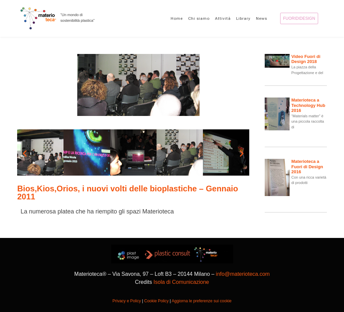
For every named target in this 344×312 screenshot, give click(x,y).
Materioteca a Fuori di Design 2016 (307, 166)
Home (177, 18)
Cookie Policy (156, 301)
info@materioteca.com (243, 274)
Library (243, 18)
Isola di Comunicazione (181, 282)
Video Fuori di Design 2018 (305, 59)
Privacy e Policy (127, 301)
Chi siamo (199, 18)
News (261, 18)
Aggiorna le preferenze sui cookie (201, 301)
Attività (223, 18)
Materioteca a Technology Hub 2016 (308, 105)
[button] (24, 153)
